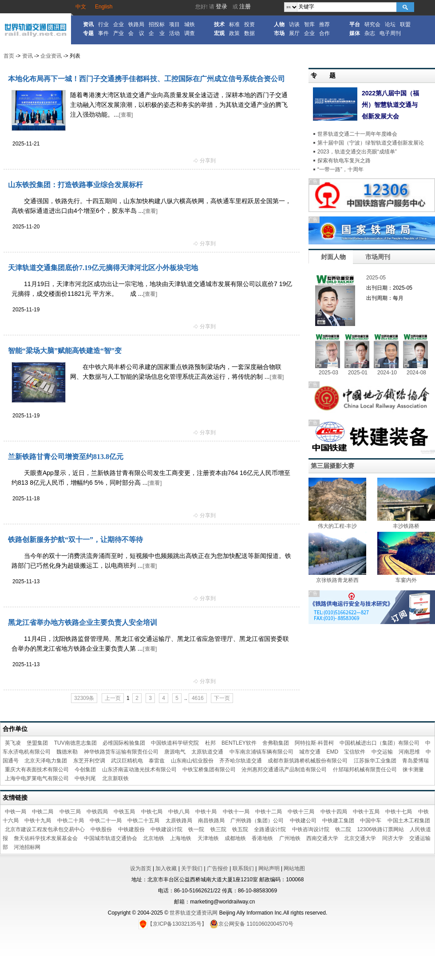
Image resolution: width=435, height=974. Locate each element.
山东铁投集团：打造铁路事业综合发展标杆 (75, 185)
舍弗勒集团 (275, 743)
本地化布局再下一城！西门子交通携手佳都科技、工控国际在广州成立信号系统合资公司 (146, 78)
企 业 (157, 33)
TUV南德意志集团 (75, 743)
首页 (9, 56)
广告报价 (217, 868)
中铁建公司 (303, 820)
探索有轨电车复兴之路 (344, 160)
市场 (279, 33)
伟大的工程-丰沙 (337, 526)
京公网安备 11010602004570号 (251, 923)
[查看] (126, 115)
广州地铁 (290, 838)
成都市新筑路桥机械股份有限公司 (308, 761)
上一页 (113, 698)
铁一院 (196, 829)
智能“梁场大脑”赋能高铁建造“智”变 (65, 350)
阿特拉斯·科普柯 (314, 743)
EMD (332, 752)
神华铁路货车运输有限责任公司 (121, 752)
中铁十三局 (301, 812)
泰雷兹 (157, 761)
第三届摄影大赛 (332, 465)
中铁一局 (15, 812)
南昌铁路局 (211, 820)
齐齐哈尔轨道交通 (240, 761)
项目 (174, 24)
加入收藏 (166, 868)
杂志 (369, 33)
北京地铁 (153, 838)
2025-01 (358, 372)
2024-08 (416, 372)
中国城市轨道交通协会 (110, 838)
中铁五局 (124, 812)
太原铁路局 (179, 820)
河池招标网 (27, 847)
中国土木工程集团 (409, 820)
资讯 (88, 24)
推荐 (324, 24)
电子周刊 (390, 33)
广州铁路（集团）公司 (257, 820)
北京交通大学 (360, 838)
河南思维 (409, 752)
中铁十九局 (37, 820)
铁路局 (136, 24)
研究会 (372, 24)
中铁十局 (206, 812)
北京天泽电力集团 (45, 761)
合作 (324, 33)
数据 (249, 33)
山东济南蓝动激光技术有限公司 (139, 769)
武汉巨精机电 (127, 761)
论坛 (390, 24)
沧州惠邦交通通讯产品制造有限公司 (284, 769)
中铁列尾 (85, 778)
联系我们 (243, 868)
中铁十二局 (268, 812)
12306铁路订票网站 (380, 829)
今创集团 (85, 769)
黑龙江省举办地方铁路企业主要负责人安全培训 (82, 622)
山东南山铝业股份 (192, 761)
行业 (103, 24)
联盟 (405, 24)
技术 (219, 24)
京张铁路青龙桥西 (337, 580)
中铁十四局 (333, 812)
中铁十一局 (236, 812)
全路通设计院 (270, 829)
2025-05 (376, 278)
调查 (189, 33)
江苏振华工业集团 (375, 761)
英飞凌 (13, 743)
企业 (118, 24)
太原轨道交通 (207, 752)
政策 (234, 33)
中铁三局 (70, 812)
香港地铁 (262, 838)
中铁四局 (97, 812)
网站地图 (294, 868)
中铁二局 (42, 812)
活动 (174, 33)
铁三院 (218, 829)
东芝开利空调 (89, 761)
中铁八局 (179, 812)
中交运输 (382, 752)
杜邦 (210, 743)
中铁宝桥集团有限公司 (209, 769)
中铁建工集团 (338, 820)
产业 (118, 33)
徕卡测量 (413, 769)
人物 (279, 24)
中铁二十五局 (143, 820)
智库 (309, 24)
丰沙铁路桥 (406, 526)
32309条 (84, 698)
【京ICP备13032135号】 (172, 923)
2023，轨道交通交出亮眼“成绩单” (357, 152)
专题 (88, 33)
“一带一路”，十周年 (340, 169)
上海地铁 (180, 838)
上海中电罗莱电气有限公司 (37, 778)
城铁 (189, 24)
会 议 (136, 33)
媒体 (354, 33)
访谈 (294, 24)
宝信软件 (354, 752)
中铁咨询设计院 (310, 829)
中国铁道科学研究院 (175, 743)
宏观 (219, 33)
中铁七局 (151, 812)
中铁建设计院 (166, 829)
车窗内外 (406, 580)
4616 (198, 698)
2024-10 (387, 372)
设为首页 (140, 868)
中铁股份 (101, 829)
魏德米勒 (67, 752)
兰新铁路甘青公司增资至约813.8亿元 (65, 456)
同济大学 (392, 838)
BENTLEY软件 (239, 743)
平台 (354, 24)
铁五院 (240, 829)
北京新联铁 (115, 778)
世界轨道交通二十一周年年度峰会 (357, 134)
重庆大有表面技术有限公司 (37, 769)
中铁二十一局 (106, 820)
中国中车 (370, 820)
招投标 (157, 24)
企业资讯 (51, 56)
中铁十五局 (366, 812)
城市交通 (309, 752)
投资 (249, 24)
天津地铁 (208, 838)
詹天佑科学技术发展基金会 (46, 838)
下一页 (222, 698)
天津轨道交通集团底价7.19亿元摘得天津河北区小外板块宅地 (103, 267)
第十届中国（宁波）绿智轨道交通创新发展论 (370, 143)
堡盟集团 (37, 743)
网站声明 (269, 868)
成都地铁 (235, 838)
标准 (234, 24)
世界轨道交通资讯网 (194, 913)
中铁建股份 (131, 829)
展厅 (294, 33)
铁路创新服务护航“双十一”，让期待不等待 (75, 539)
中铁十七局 (398, 812)
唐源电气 (175, 752)
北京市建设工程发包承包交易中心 (45, 829)
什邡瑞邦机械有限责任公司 (365, 769)
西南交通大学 (322, 838)
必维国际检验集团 (124, 743)
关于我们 (191, 868)
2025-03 (328, 372)
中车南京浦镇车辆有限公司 (261, 752)
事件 (103, 33)
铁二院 (343, 829)
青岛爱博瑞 (415, 761)
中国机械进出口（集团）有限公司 (379, 743)
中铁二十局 (70, 820)
